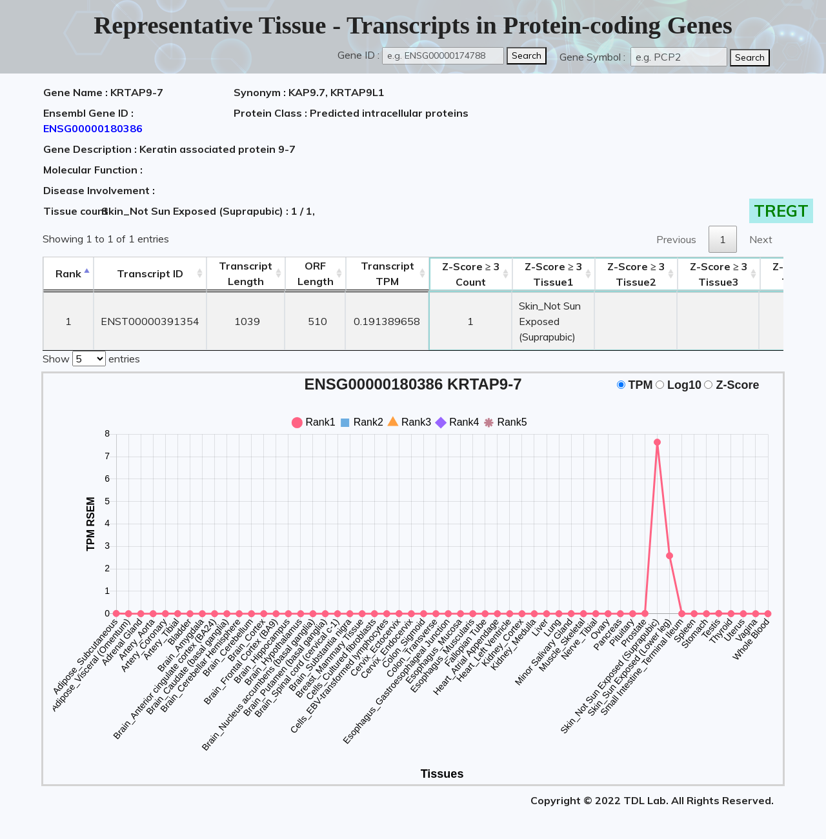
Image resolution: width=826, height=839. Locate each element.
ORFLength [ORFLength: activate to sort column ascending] (315, 273)
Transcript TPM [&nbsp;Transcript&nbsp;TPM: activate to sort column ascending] (387, 273)
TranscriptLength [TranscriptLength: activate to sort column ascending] (245, 273)
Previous (676, 239)
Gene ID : (358, 54)
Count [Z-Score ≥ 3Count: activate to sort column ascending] (471, 274)
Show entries (91, 357)
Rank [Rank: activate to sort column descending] (68, 273)
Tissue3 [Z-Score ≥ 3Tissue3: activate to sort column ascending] (719, 274)
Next (760, 239)
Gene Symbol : (593, 56)
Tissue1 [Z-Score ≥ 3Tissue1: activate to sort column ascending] (554, 274)
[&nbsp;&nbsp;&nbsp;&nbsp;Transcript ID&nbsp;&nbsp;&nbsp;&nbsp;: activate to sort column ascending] (150, 273)
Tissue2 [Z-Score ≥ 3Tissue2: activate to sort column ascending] (636, 274)
